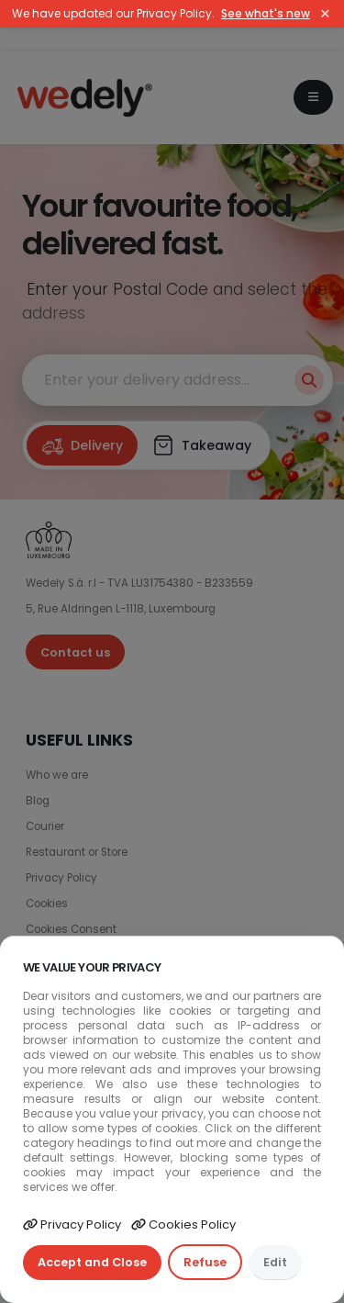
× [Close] (325, 14)
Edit (275, 1262)
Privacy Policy (72, 1224)
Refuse (205, 1262)
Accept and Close (92, 1262)
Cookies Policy (183, 1224)
